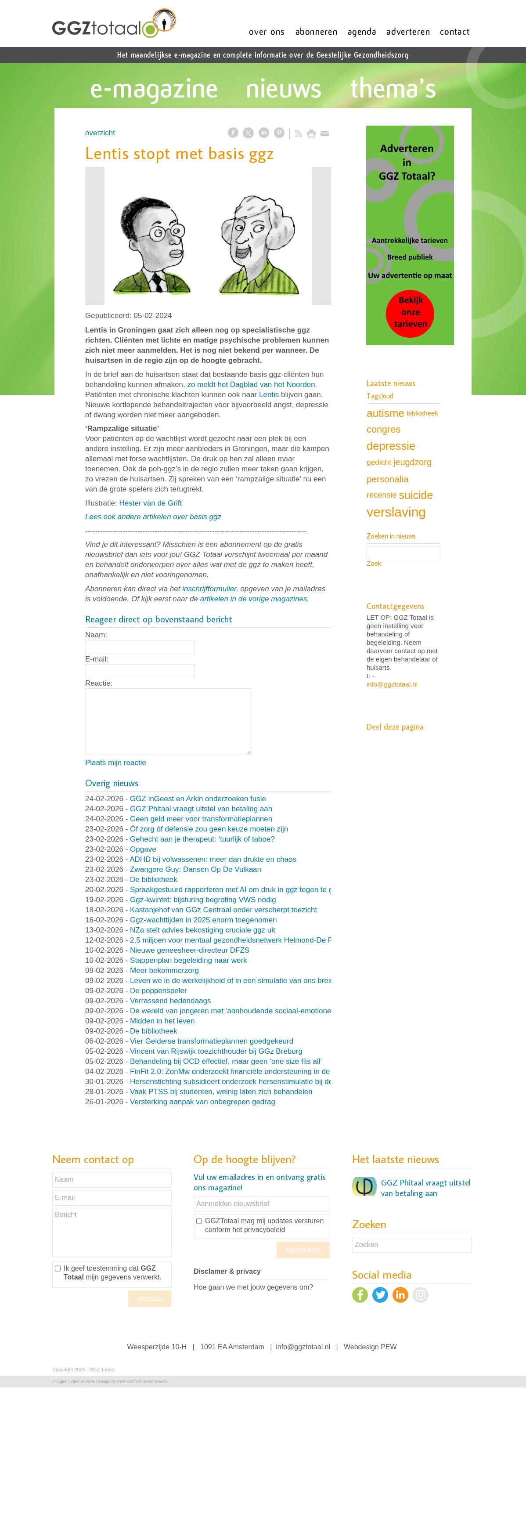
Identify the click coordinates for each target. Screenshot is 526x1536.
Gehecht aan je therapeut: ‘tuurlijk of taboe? (202, 839)
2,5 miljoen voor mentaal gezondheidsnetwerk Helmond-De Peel (236, 940)
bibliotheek (422, 413)
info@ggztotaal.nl (392, 684)
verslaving (396, 512)
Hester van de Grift (150, 503)
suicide (416, 495)
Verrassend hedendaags (170, 1001)
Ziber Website (83, 1381)
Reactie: (98, 683)
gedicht (379, 462)
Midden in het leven (162, 1021)
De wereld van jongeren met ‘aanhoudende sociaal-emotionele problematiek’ (256, 1011)
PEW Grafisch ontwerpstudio (142, 1381)
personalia (387, 479)
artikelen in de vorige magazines (253, 599)
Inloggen (60, 1381)
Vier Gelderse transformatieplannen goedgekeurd (211, 1041)
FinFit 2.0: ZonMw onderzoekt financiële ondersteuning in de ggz (237, 1071)
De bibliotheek (153, 879)
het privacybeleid (258, 1229)
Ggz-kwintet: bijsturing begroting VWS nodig (203, 900)
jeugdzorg (412, 462)
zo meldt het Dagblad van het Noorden (251, 384)
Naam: (96, 635)
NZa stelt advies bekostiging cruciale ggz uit (202, 930)
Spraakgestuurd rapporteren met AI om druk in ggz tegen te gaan (237, 889)
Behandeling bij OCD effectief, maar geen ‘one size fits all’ (226, 1061)
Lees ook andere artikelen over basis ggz (153, 517)
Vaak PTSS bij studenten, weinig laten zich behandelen (221, 1092)
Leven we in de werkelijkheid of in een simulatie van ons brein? (234, 980)
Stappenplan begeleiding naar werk (188, 960)
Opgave (143, 849)
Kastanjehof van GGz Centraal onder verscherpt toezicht (223, 910)
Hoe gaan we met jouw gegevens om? (253, 1287)
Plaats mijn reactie (115, 763)
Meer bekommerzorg (164, 970)
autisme (385, 413)
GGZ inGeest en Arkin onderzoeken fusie (198, 799)
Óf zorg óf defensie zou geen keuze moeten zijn (209, 829)
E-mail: (96, 659)
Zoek (374, 563)
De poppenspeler (158, 991)
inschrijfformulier (209, 589)
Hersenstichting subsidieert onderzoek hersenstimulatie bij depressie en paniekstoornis (274, 1081)
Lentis (269, 394)
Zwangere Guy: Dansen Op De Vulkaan (195, 869)
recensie (382, 495)
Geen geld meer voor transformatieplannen (201, 819)
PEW (388, 1347)
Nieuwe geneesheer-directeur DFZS (189, 950)
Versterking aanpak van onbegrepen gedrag (202, 1102)
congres (383, 429)
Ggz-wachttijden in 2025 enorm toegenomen (203, 920)
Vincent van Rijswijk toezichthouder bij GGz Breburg (216, 1051)
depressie (391, 446)
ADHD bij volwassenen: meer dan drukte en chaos (213, 859)
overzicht (100, 133)
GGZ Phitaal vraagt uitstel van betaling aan (201, 809)
